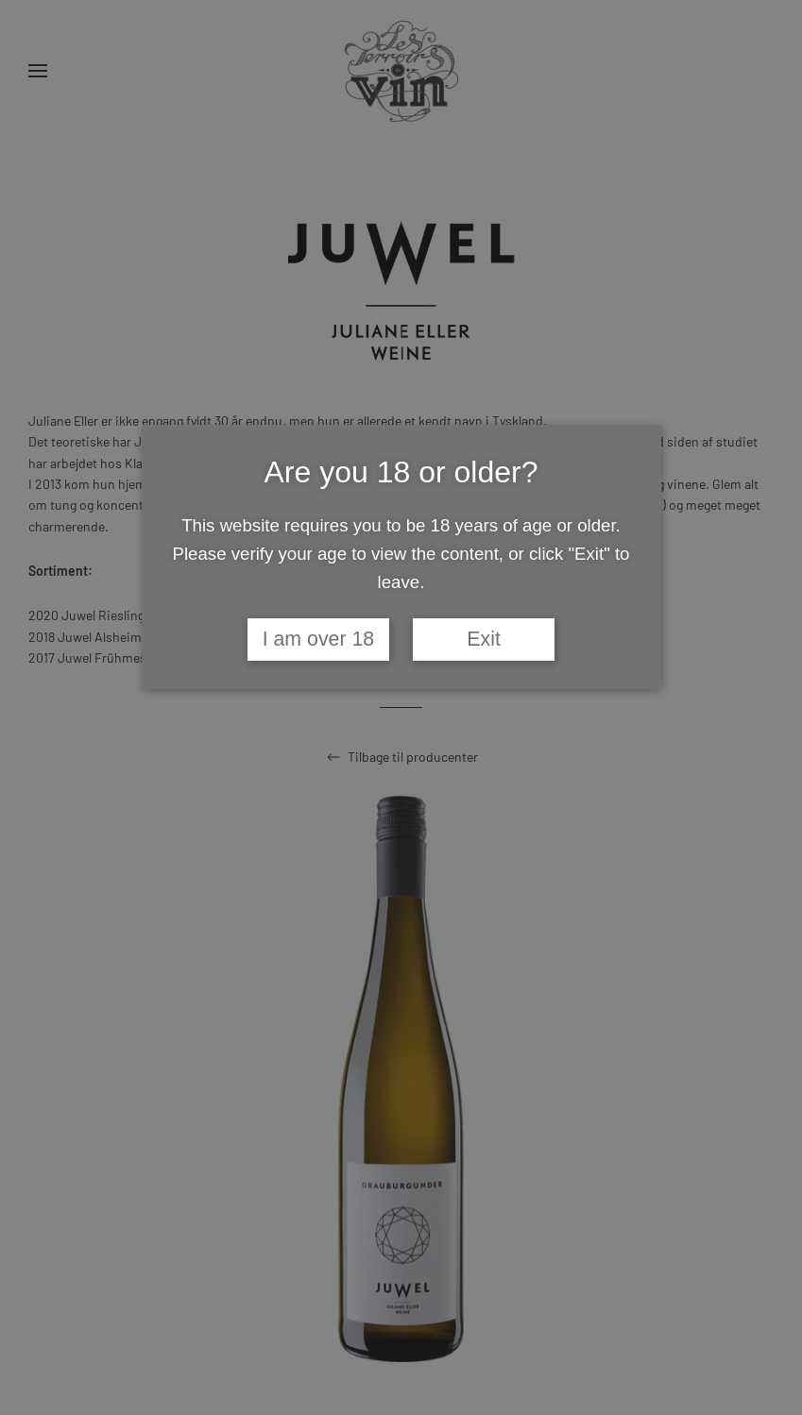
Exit (484, 639)
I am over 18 (319, 639)
